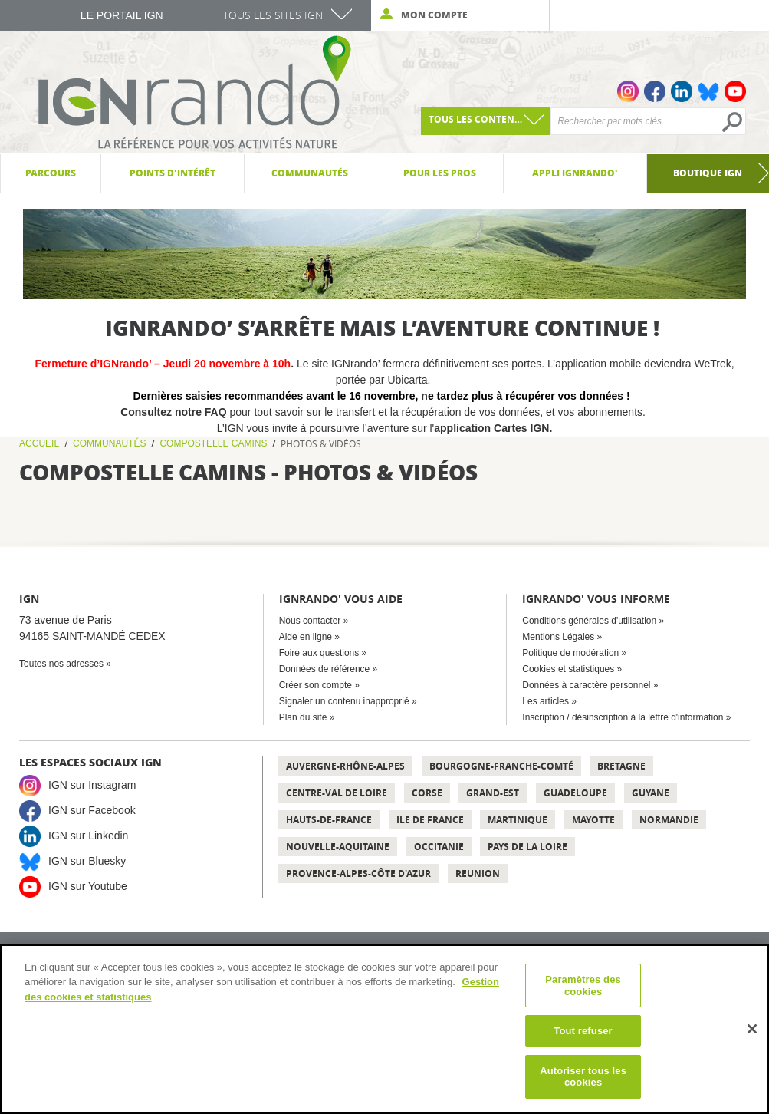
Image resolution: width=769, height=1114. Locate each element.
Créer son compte (315, 685)
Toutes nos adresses (61, 663)
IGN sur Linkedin (88, 835)
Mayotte (593, 819)
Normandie (668, 819)
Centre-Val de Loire (336, 792)
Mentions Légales (558, 636)
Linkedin (681, 91)
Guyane (650, 792)
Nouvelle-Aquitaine (337, 846)
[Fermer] (752, 1029)
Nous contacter (310, 620)
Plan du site (303, 717)
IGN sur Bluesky (87, 861)
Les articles (545, 701)
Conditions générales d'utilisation (589, 620)
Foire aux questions (319, 653)
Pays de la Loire (527, 846)
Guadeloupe (575, 792)
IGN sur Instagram (92, 785)
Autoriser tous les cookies (583, 1077)
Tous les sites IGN (273, 15)
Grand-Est (492, 792)
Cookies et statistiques (568, 669)
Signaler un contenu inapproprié (344, 701)
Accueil (39, 443)
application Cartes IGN (491, 428)
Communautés (109, 443)
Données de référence (324, 669)
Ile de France (430, 819)
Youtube (735, 91)
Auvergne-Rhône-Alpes (345, 766)
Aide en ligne (305, 636)
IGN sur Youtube (87, 886)
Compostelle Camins (213, 443)
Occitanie (439, 846)
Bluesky (708, 91)
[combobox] (486, 121)
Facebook (654, 91)
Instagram (628, 91)
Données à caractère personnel (586, 685)
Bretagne (621, 766)
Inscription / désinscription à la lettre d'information (622, 717)
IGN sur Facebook (92, 810)
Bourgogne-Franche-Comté (501, 766)
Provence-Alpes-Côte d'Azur (358, 873)
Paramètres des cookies (583, 985)
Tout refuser (583, 1031)
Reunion (477, 873)
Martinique (517, 819)
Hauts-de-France (329, 819)
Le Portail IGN (122, 15)
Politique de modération (570, 653)
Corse (427, 792)
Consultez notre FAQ (174, 412)
